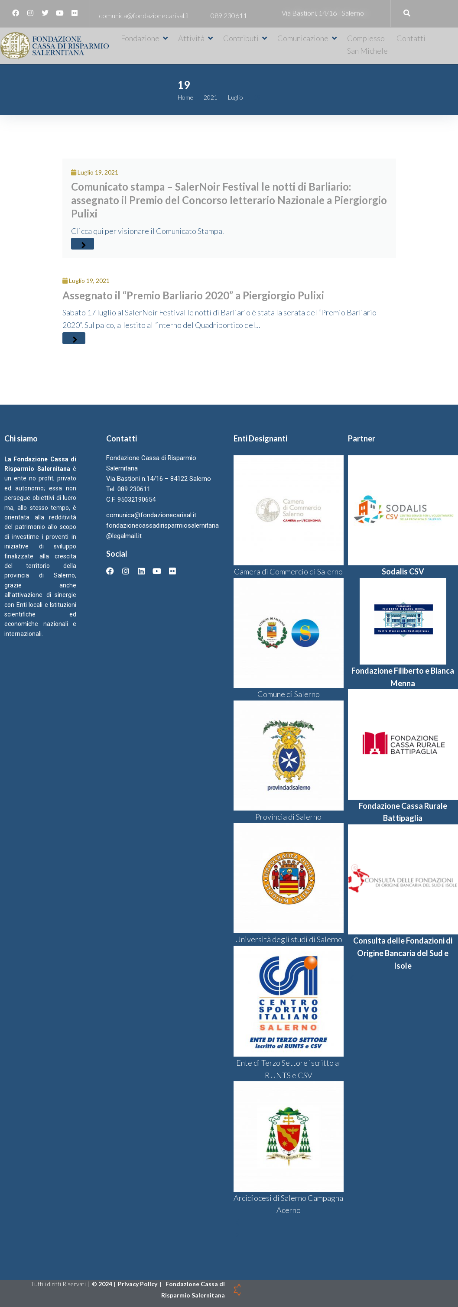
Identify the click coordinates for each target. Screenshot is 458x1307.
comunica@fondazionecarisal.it (144, 15)
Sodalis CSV (403, 571)
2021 (211, 97)
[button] (145, 38)
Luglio (235, 97)
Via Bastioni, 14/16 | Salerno (323, 13)
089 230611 (229, 15)
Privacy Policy (138, 1284)
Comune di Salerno (288, 694)
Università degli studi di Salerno (288, 939)
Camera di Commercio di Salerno (288, 571)
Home (185, 97)
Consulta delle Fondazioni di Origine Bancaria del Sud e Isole (402, 953)
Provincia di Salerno (288, 816)
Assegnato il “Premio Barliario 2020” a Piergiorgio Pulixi (193, 295)
